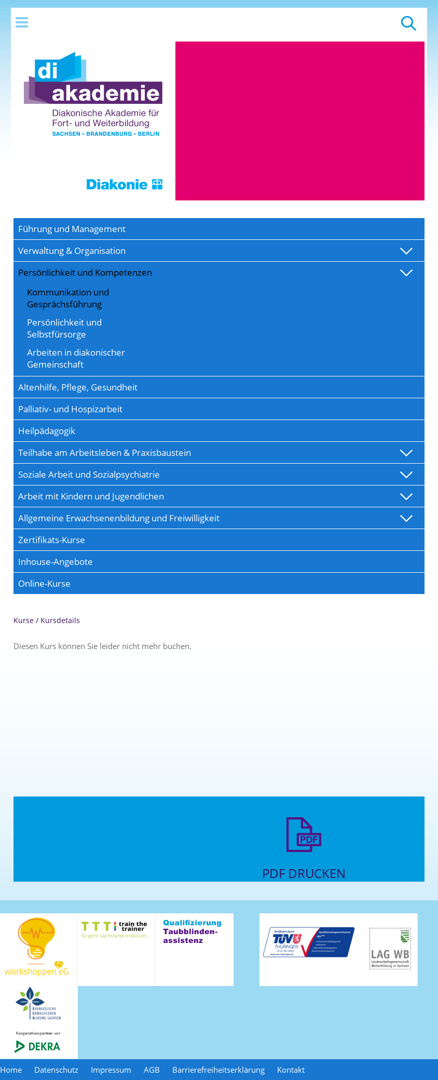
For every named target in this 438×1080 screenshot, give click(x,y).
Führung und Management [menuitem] (72, 229)
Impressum (111, 1069)
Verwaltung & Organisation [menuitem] (72, 250)
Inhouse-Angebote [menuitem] (55, 562)
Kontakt (291, 1069)
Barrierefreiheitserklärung (218, 1069)
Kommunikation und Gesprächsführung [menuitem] (68, 298)
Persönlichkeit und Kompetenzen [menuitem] (85, 272)
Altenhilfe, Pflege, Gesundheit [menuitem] (78, 387)
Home (11, 1069)
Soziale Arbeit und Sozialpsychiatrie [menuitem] (89, 474)
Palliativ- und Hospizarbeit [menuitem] (70, 409)
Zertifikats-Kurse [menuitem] (51, 540)
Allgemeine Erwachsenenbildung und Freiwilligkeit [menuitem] (119, 518)
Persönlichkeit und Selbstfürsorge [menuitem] (64, 328)
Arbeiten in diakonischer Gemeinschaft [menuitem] (76, 358)
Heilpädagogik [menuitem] (46, 431)
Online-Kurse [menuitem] (44, 583)
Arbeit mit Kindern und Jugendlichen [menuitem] (91, 496)
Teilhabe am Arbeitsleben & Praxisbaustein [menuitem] (104, 452)
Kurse (23, 620)
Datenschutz (56, 1069)
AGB (152, 1069)
